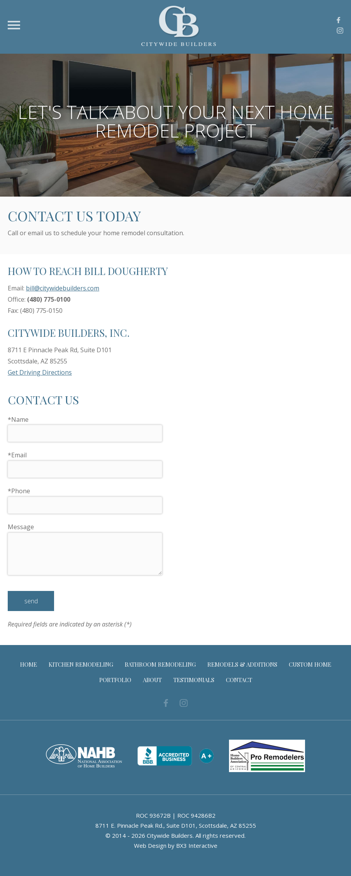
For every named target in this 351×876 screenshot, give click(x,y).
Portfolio (115, 680)
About (152, 680)
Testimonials (193, 680)
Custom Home (310, 664)
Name (18, 419)
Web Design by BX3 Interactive (175, 845)
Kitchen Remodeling (81, 664)
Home (28, 664)
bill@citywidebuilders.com (62, 288)
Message (21, 527)
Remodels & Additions (242, 664)
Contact (239, 680)
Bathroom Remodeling (160, 664)
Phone (19, 491)
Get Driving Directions (40, 372)
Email (17, 455)
